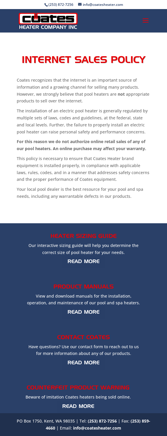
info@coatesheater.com (97, 428)
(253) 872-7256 (102, 421)
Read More (83, 261)
